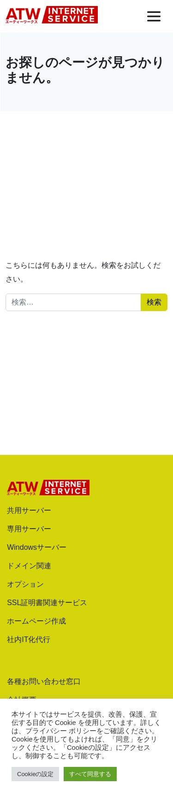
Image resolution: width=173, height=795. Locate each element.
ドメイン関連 (29, 566)
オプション (25, 584)
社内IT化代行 (28, 639)
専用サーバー (29, 529)
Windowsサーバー (36, 547)
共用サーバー (29, 510)
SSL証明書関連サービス (47, 603)
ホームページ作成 (36, 621)
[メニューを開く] (153, 16)
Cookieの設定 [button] (35, 774)
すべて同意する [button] (90, 774)
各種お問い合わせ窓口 (44, 681)
